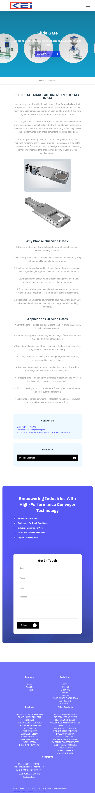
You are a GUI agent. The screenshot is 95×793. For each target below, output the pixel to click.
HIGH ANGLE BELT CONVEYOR (29, 723)
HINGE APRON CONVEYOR (65, 728)
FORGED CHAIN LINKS (65, 737)
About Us (29, 687)
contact (30, 690)
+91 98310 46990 (32, 764)
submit (29, 625)
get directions (28, 777)
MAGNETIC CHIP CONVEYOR (65, 731)
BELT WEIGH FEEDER (29, 739)
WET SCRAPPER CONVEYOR (65, 717)
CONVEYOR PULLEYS (29, 734)
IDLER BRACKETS (29, 731)
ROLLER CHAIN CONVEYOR (65, 714)
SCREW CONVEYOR (65, 751)
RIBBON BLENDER (65, 748)
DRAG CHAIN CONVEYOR (29, 745)
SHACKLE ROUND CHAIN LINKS (65, 739)
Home (41, 81)
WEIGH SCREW (30, 742)
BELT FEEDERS (30, 728)
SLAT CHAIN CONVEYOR (65, 720)
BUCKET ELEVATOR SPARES (65, 745)
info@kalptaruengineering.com (31, 767)
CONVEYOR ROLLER (29, 737)
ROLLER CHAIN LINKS (65, 734)
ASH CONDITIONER (65, 753)
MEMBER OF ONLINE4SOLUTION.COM (29, 791)
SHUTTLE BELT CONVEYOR (29, 726)
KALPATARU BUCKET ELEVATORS (65, 742)
